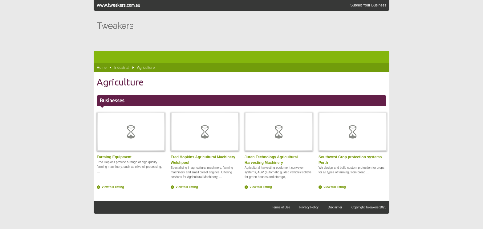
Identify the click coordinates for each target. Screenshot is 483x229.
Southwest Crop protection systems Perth (352, 138)
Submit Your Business (368, 5)
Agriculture (146, 67)
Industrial (121, 67)
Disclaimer (335, 207)
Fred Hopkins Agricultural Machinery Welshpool (204, 138)
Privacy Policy (309, 207)
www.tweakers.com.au (118, 5)
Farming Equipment (130, 135)
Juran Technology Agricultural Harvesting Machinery (278, 138)
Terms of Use (281, 207)
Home (102, 67)
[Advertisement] (274, 31)
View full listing (113, 187)
